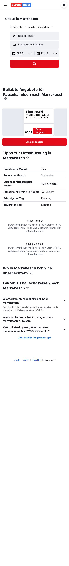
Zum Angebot (40, 131)
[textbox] (34, 36)
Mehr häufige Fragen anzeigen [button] (34, 337)
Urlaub (16, 360)
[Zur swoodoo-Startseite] (21, 5)
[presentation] (5, 98)
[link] (34, 142)
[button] (5, 4)
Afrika (26, 360)
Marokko (36, 360)
